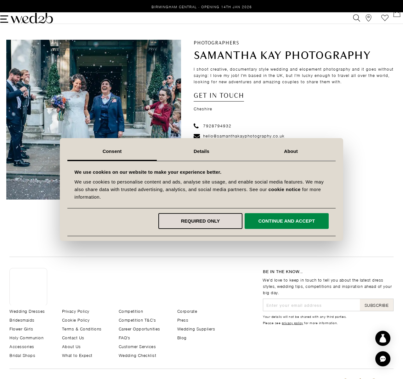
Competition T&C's (137, 319)
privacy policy (292, 322)
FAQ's (124, 337)
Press (183, 319)
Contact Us (73, 337)
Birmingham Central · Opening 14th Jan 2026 (201, 6)
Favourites (375, 23)
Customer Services (137, 346)
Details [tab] (201, 151)
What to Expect (77, 355)
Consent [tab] (112, 151)
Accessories (21, 346)
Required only (200, 221)
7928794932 (212, 136)
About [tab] (291, 151)
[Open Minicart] (390, 23)
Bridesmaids (22, 319)
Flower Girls (21, 328)
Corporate (187, 310)
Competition (131, 310)
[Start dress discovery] (382, 338)
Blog (182, 337)
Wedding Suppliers (196, 328)
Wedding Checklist (137, 355)
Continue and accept (286, 221)
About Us (71, 346)
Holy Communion (26, 337)
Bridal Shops (22, 355)
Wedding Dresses (27, 310)
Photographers (216, 53)
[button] (382, 358)
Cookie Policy (76, 319)
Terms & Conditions (82, 328)
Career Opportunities (139, 328)
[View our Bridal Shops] (361, 23)
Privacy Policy (75, 310)
